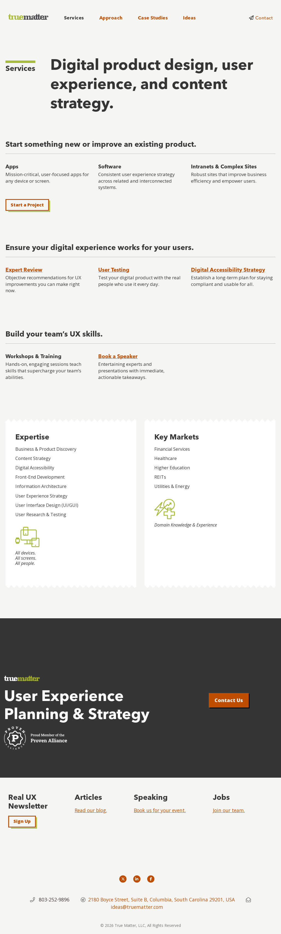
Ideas (189, 18)
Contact (264, 18)
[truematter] (28, 17)
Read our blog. (91, 810)
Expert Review (23, 269)
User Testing (113, 269)
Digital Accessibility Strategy (228, 269)
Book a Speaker (118, 356)
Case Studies (153, 18)
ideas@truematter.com (137, 907)
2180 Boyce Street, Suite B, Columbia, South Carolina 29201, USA (162, 899)
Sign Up (22, 821)
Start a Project (27, 205)
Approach (111, 18)
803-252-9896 (54, 899)
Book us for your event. (160, 810)
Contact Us (229, 700)
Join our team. (229, 810)
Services (74, 18)
